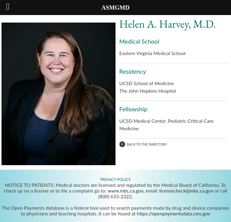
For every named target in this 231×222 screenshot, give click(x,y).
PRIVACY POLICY (115, 179)
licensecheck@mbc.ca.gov (186, 190)
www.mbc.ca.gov (125, 190)
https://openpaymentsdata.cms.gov (173, 213)
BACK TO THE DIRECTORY (147, 144)
